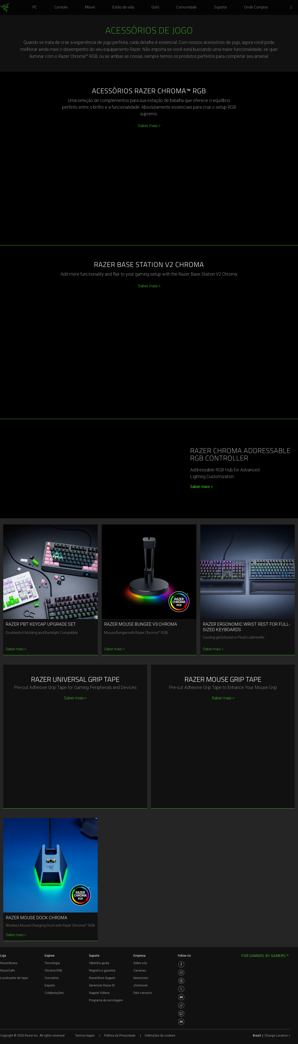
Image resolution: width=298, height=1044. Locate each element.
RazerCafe (7, 970)
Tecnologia (52, 963)
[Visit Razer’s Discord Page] (181, 1021)
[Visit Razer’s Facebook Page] (181, 964)
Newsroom (140, 978)
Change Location (277, 1035)
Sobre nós (140, 963)
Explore (50, 955)
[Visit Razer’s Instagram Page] (181, 972)
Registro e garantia (102, 970)
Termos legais (85, 1035)
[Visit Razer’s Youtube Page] (181, 997)
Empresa (139, 955)
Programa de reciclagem (106, 1000)
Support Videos (99, 993)
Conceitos (52, 978)
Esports (50, 985)
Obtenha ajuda (99, 963)
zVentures (140, 985)
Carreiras (139, 970)
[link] (4, 8)
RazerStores (8, 963)
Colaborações (54, 993)
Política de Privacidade (119, 1035)
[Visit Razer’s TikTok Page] (181, 1005)
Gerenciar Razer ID (102, 985)
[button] (292, 7)
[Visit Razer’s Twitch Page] (181, 1013)
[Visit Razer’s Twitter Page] (181, 988)
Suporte (94, 955)
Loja (3, 955)
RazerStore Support (102, 978)
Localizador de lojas (14, 978)
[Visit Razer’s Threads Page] (181, 980)
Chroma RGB (53, 970)
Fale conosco (142, 993)
